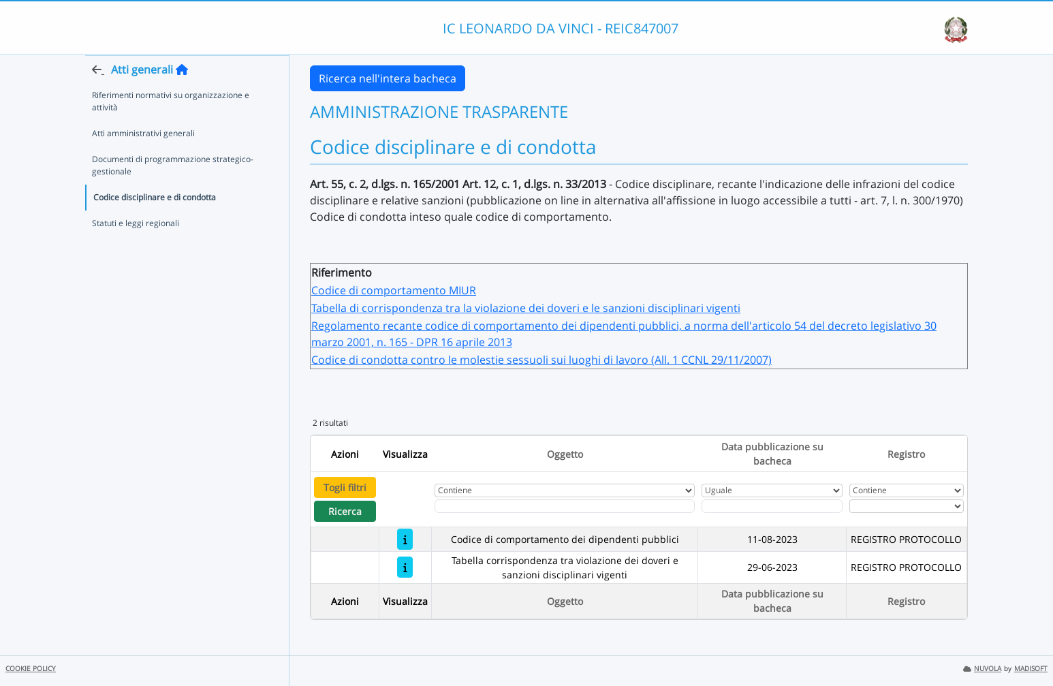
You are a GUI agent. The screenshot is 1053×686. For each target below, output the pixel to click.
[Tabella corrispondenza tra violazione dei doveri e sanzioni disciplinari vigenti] (405, 567)
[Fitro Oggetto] (565, 506)
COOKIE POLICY (30, 668)
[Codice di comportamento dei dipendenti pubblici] (405, 539)
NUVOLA (982, 668)
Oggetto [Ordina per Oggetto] (565, 454)
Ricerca (345, 511)
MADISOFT (1031, 668)
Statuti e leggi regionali (135, 249)
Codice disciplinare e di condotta (154, 224)
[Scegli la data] (772, 506)
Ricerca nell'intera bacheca (387, 78)
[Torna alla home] (182, 96)
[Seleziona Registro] (906, 506)
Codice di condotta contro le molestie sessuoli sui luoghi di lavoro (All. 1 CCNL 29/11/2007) (541, 359)
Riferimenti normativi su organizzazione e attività (170, 128)
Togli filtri (345, 487)
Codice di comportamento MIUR (393, 290)
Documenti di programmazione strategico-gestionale (172, 192)
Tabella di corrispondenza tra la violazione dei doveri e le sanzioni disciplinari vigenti (525, 307)
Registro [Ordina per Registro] (906, 454)
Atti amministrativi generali (143, 160)
